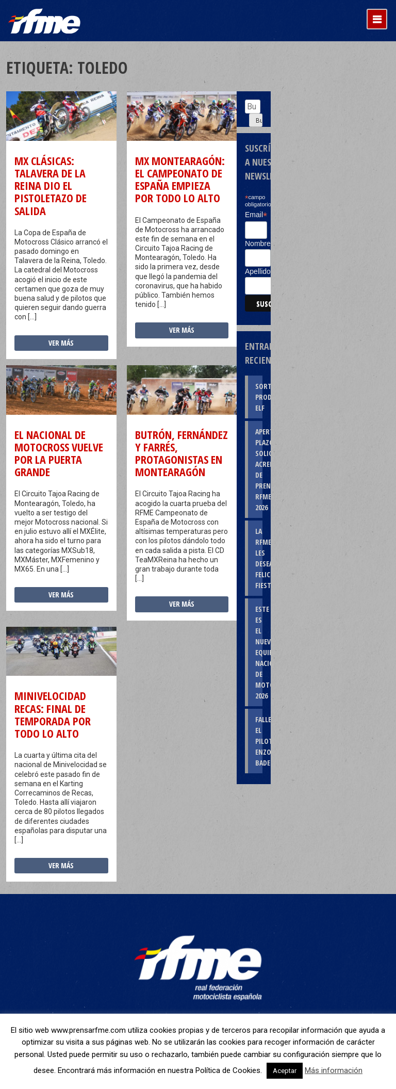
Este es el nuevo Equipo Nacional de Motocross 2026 (258, 652)
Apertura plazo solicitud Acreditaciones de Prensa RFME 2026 (258, 469)
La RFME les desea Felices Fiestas (258, 558)
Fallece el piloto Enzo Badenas (258, 741)
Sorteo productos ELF (258, 397)
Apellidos (259, 271)
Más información (333, 1070)
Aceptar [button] (284, 1071)
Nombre (258, 243)
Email (256, 215)
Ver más (61, 343)
